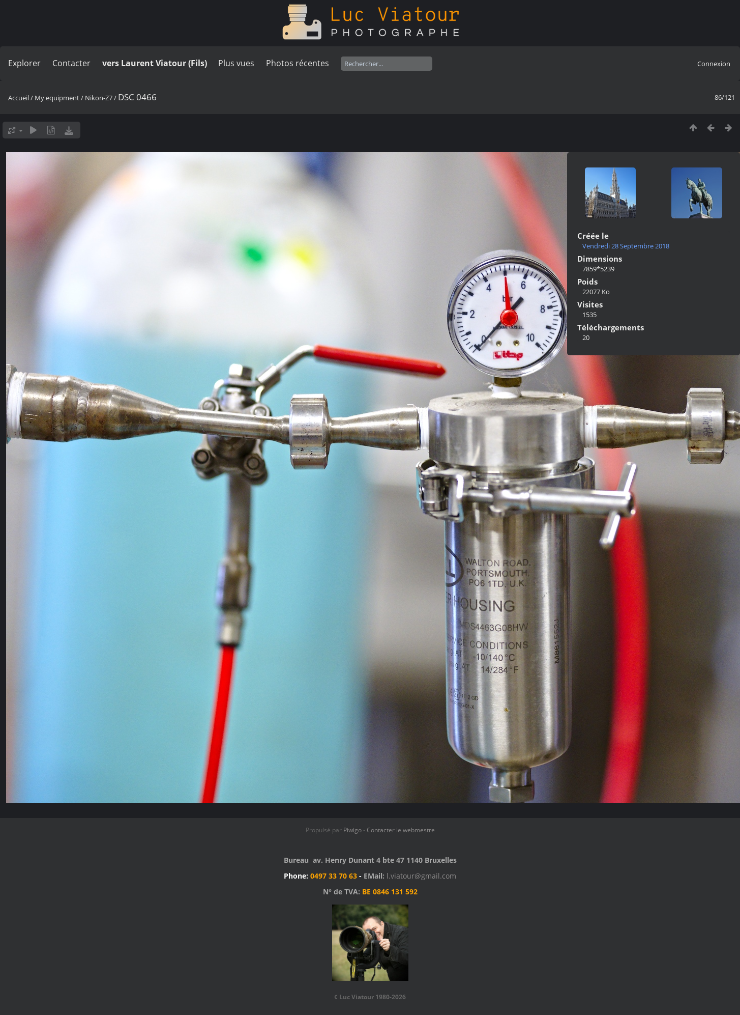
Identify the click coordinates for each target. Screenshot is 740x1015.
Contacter (71, 63)
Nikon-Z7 (99, 97)
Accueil (18, 97)
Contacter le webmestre (401, 830)
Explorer (24, 63)
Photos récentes (297, 63)
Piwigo (352, 830)
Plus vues (236, 63)
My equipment (57, 97)
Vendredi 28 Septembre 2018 (625, 245)
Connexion (713, 63)
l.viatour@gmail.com (421, 876)
